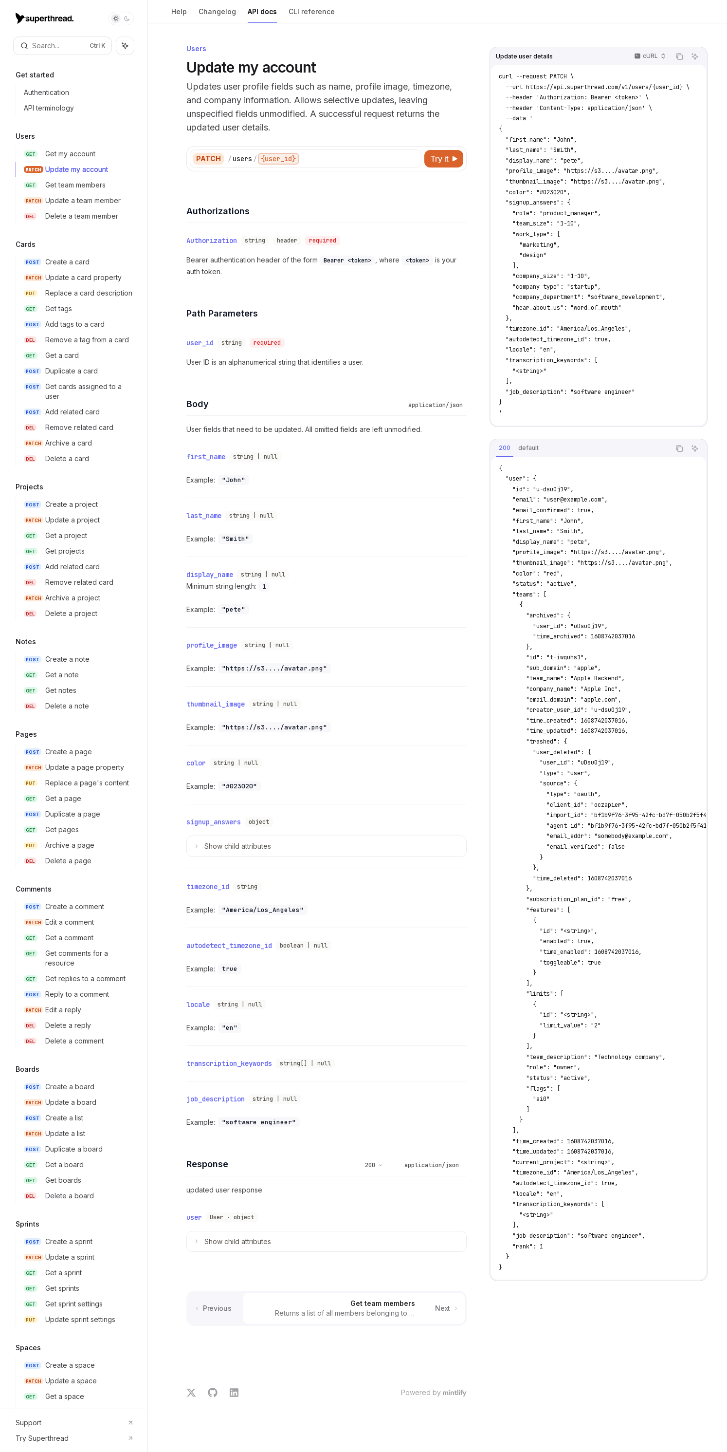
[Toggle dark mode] (121, 18)
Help (179, 15)
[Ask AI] (695, 56)
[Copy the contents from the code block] (679, 56)
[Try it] (443, 159)
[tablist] (580, 448)
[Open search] (62, 46)
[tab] (504, 448)
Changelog (217, 15)
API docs (262, 15)
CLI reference (312, 15)
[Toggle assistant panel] (125, 46)
